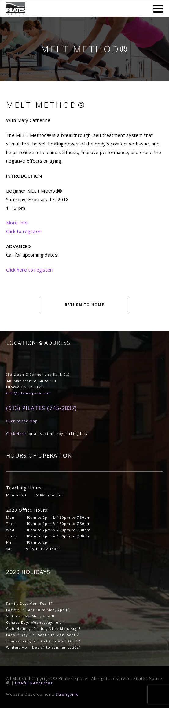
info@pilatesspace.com (28, 393)
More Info (17, 223)
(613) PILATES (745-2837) (41, 408)
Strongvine (67, 694)
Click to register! (24, 231)
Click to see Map (22, 421)
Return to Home (84, 304)
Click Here (16, 433)
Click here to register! (29, 270)
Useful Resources (34, 683)
